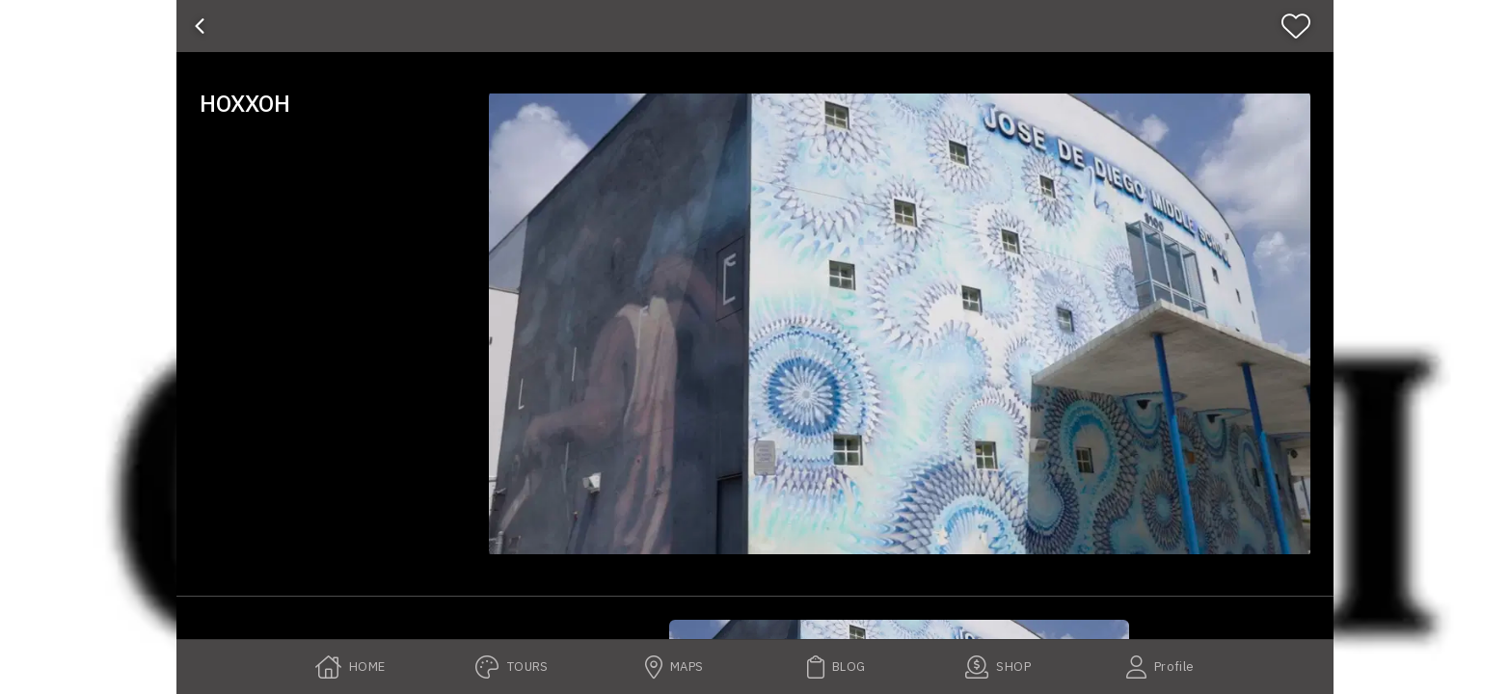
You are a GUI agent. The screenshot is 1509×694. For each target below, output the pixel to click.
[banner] (755, 26)
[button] (899, 324)
